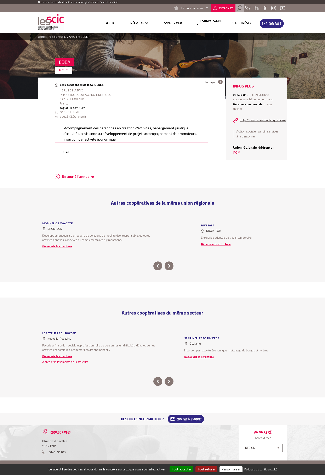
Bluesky (248, 8)
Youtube (283, 8)
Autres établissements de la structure (65, 362)
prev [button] (157, 266)
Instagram (273, 8)
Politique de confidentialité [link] (260, 469)
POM (236, 152)
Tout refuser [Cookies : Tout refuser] (206, 469)
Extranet (226, 8)
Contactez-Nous (188, 419)
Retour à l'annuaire (78, 176)
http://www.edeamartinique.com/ (263, 120)
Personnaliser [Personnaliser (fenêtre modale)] (231, 469)
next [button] (169, 266)
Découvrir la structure (57, 246)
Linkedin (256, 8)
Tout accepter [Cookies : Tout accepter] (181, 469)
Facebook (265, 8)
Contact (274, 23)
